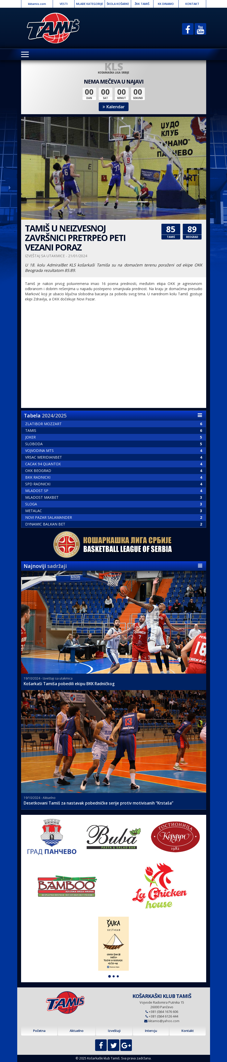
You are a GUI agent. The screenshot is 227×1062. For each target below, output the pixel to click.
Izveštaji (114, 1031)
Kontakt (187, 1031)
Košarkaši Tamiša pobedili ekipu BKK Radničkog (69, 683)
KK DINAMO (166, 4)
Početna (39, 1031)
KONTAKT (192, 4)
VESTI (64, 4)
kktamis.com (37, 4)
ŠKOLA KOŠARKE (118, 4)
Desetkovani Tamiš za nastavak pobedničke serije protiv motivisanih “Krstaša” (98, 803)
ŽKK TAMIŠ (142, 4)
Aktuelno (77, 1031)
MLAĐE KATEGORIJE (89, 4)
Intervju (151, 1031)
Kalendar (114, 107)
